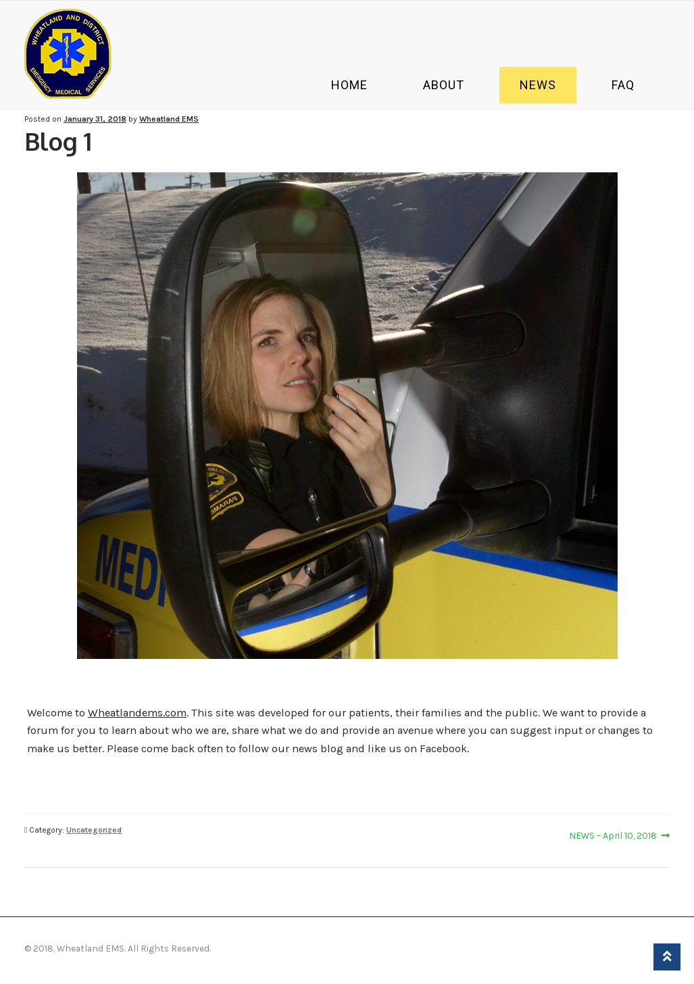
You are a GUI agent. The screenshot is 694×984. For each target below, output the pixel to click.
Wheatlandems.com (137, 712)
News (538, 85)
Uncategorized (94, 830)
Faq (623, 85)
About (443, 85)
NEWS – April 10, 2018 (613, 835)
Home (349, 85)
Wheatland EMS (169, 119)
